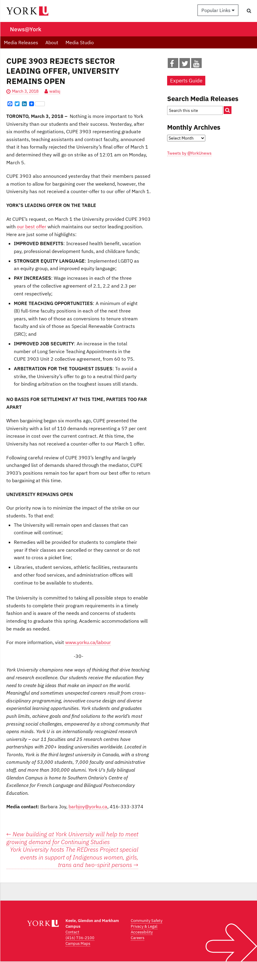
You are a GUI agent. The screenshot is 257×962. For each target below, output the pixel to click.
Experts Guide (186, 80)
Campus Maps (78, 943)
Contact (72, 932)
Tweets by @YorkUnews (189, 153)
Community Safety (146, 920)
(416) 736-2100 (80, 937)
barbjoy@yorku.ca (88, 806)
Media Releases (21, 42)
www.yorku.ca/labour (88, 642)
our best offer (31, 227)
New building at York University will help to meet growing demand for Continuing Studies (72, 838)
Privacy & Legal (144, 926)
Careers (137, 937)
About (51, 42)
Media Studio (80, 42)
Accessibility (142, 932)
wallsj (54, 91)
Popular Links (217, 10)
